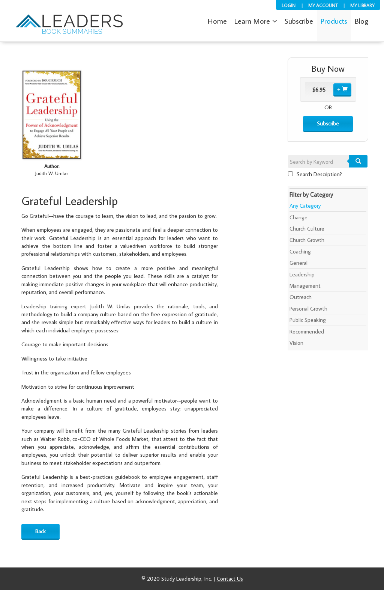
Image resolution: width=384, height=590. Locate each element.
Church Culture (307, 228)
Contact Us (230, 578)
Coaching (300, 251)
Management (305, 285)
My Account (323, 5)
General (299, 262)
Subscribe (328, 123)
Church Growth (307, 239)
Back (40, 531)
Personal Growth (308, 308)
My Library (362, 5)
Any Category (305, 205)
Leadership (302, 274)
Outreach (301, 296)
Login (289, 5)
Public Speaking (308, 319)
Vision (296, 342)
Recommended (307, 331)
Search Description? (315, 174)
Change (299, 217)
